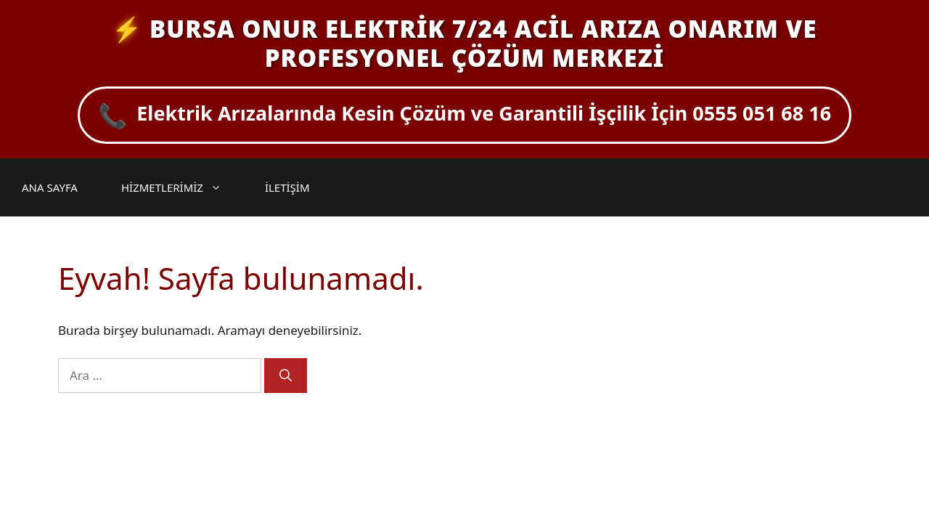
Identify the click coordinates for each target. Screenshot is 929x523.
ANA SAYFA (50, 187)
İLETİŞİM (287, 187)
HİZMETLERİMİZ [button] (178, 187)
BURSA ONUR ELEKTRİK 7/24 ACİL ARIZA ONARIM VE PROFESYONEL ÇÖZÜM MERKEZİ (483, 43)
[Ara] (285, 375)
